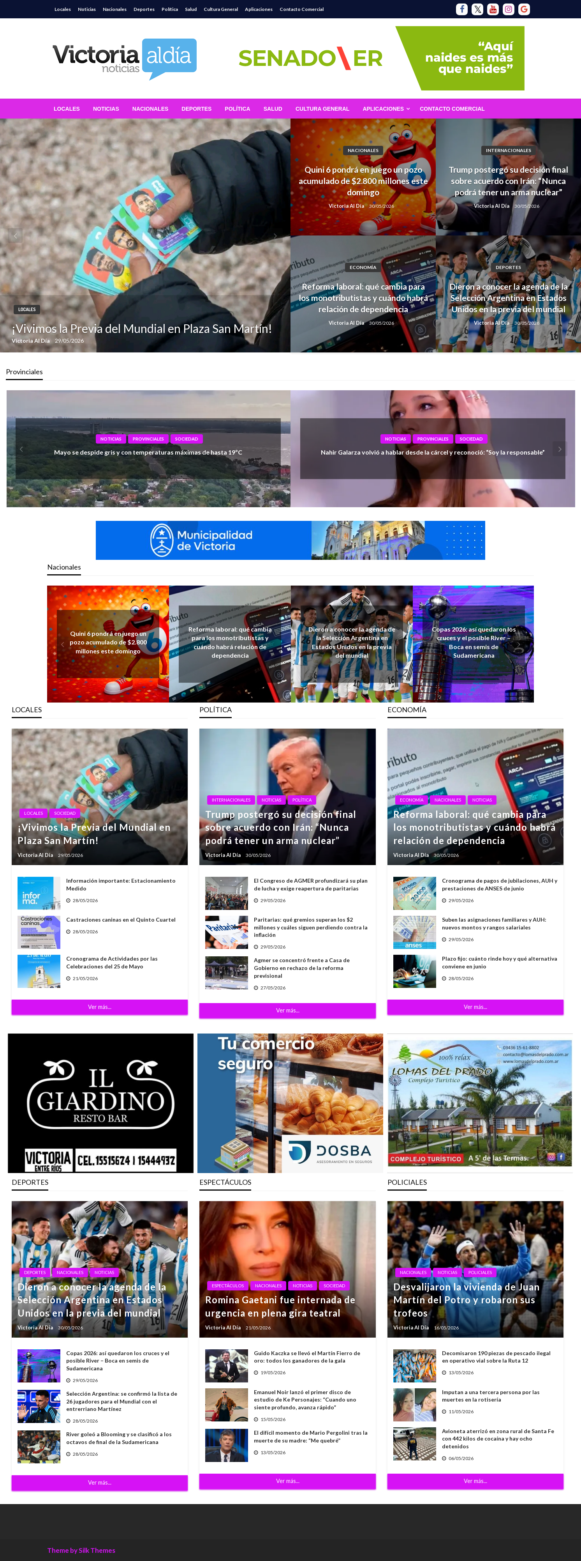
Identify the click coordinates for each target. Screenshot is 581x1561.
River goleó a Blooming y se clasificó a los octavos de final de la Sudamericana (119, 1438)
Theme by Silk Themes (81, 1550)
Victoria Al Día (31, 340)
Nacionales (115, 9)
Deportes (144, 9)
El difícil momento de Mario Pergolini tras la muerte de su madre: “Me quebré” (311, 1436)
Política (170, 9)
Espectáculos (228, 1285)
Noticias (87, 9)
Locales (63, 9)
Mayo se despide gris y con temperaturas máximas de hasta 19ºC (148, 452)
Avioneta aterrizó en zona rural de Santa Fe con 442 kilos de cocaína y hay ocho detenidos (498, 1439)
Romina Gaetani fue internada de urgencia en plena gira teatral (280, 1306)
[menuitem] (66, 109)
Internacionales (508, 150)
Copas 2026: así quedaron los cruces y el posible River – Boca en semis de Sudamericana (117, 1361)
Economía (363, 267)
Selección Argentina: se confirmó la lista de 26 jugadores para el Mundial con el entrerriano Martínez (121, 1401)
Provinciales (148, 438)
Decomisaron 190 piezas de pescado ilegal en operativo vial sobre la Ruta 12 (496, 1357)
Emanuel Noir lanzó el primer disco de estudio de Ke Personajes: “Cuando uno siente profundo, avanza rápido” (305, 1400)
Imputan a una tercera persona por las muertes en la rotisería (491, 1396)
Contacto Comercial (302, 9)
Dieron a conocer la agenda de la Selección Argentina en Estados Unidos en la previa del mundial (508, 297)
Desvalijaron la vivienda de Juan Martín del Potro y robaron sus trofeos (466, 1300)
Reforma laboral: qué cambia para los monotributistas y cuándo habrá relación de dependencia (363, 297)
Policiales (480, 1272)
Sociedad (186, 438)
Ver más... (99, 1007)
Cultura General (221, 9)
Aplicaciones (259, 9)
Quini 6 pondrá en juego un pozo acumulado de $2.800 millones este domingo (363, 181)
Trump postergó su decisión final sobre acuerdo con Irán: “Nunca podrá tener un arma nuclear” (508, 181)
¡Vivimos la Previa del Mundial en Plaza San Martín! (142, 328)
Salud (191, 9)
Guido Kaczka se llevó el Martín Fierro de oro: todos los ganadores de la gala (307, 1357)
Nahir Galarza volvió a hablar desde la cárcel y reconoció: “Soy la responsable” (433, 452)
